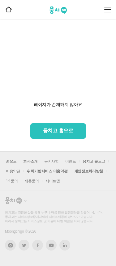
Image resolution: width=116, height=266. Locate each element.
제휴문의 (31, 181)
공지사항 (51, 161)
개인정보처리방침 (88, 171)
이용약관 (13, 171)
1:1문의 (12, 181)
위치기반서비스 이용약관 (47, 171)
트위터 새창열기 (24, 245)
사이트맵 (52, 181)
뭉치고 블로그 (94, 161)
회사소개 (30, 161)
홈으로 (11, 161)
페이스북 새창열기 (38, 245)
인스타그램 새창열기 (10, 245)
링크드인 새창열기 (65, 245)
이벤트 (70, 161)
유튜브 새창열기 (51, 245)
